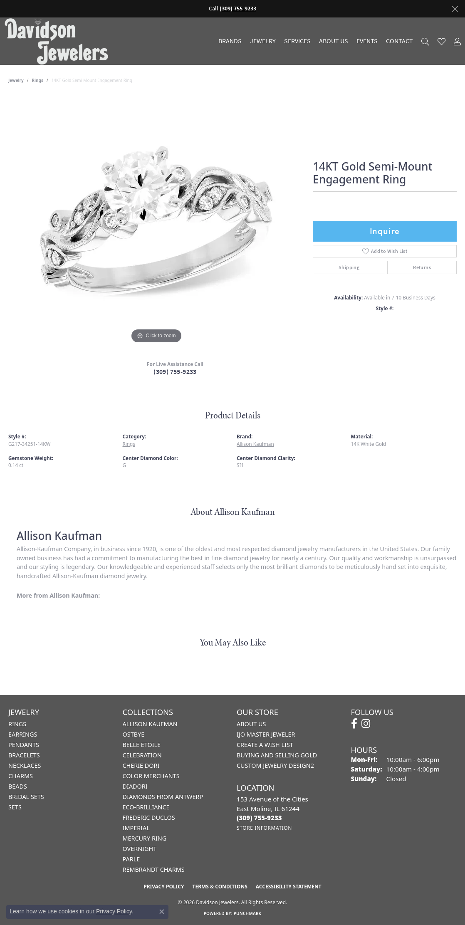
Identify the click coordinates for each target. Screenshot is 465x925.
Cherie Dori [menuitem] (141, 765)
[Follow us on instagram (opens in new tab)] (365, 724)
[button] (425, 41)
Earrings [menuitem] (22, 734)
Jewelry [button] (263, 41)
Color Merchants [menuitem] (151, 776)
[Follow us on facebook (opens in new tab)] (354, 724)
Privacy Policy (163, 886)
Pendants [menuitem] (23, 745)
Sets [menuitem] (15, 807)
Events (367, 41)
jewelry (16, 80)
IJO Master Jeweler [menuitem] (266, 734)
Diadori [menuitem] (135, 786)
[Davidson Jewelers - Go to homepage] (58, 40)
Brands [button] (230, 41)
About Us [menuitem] (251, 724)
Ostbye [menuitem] (134, 734)
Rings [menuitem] (17, 724)
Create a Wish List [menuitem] (265, 745)
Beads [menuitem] (17, 786)
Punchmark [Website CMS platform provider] (248, 913)
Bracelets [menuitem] (24, 755)
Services (297, 41)
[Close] (455, 9)
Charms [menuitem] (20, 776)
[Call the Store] (259, 818)
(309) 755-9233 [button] (238, 8)
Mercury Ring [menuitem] (145, 838)
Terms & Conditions (219, 886)
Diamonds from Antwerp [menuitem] (163, 797)
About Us (333, 41)
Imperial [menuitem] (136, 828)
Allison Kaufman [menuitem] (150, 724)
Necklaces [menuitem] (24, 765)
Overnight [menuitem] (140, 849)
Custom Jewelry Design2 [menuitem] (275, 765)
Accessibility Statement (289, 886)
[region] (156, 221)
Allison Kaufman (255, 443)
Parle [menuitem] (131, 859)
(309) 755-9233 (175, 371)
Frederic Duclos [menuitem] (149, 817)
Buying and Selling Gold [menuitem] (277, 755)
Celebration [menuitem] (142, 755)
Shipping (349, 267)
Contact (399, 41)
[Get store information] (264, 827)
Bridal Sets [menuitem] (26, 797)
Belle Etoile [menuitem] (142, 745)
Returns (422, 267)
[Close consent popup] (161, 911)
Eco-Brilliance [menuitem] (146, 807)
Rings (37, 80)
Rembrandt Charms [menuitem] (154, 869)
